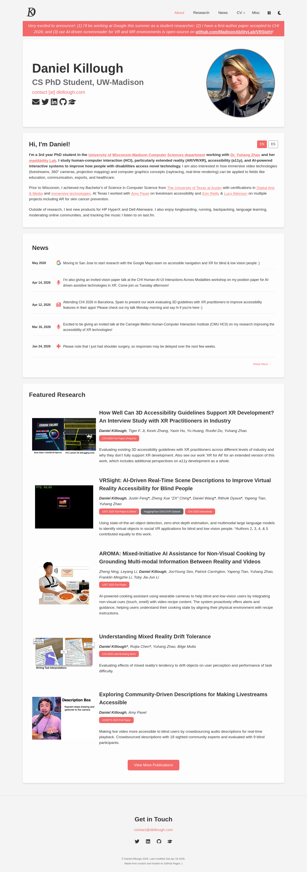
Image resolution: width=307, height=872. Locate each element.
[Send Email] (36, 102)
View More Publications (153, 765)
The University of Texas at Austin (194, 187)
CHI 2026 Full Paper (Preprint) (119, 438)
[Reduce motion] (269, 13)
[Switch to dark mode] (279, 13)
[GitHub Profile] (63, 102)
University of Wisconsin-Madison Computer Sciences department (146, 154)
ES (273, 144)
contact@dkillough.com (153, 830)
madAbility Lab (42, 160)
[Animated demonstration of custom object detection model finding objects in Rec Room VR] (64, 506)
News (223, 13)
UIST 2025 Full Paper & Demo (119, 511)
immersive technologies (71, 193)
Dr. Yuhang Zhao (245, 154)
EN (262, 144)
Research (201, 13)
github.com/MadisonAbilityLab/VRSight (234, 31)
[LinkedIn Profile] (54, 102)
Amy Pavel (140, 193)
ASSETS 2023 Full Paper (116, 720)
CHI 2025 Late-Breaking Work (118, 653)
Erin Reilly (210, 193)
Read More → (262, 364)
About (179, 13)
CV (241, 13)
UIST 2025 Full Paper (114, 584)
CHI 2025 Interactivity (200, 511)
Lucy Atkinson (235, 193)
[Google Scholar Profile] (72, 102)
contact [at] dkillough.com (58, 92)
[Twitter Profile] (45, 102)
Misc (256, 13)
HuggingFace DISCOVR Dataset (162, 511)
